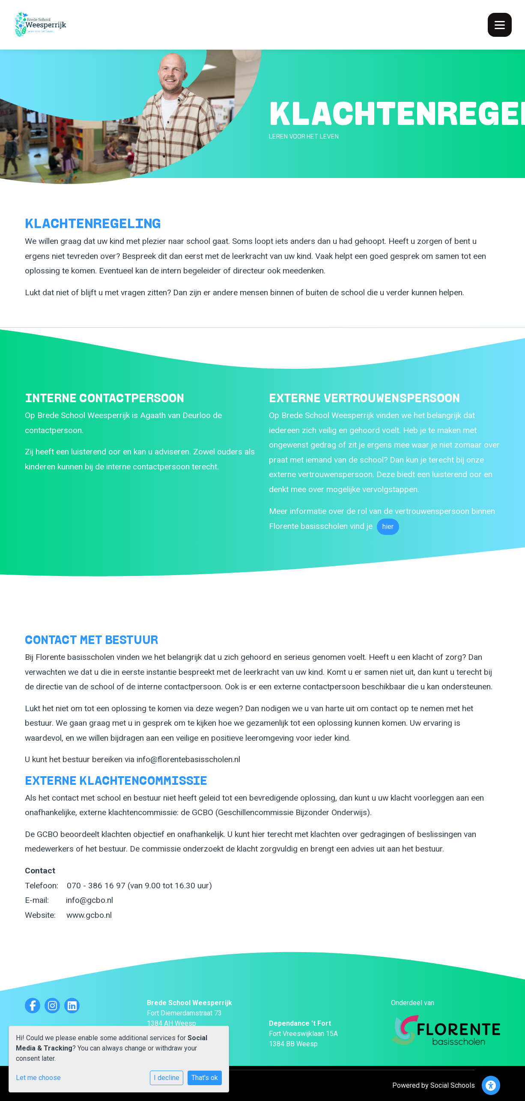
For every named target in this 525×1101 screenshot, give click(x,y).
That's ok (204, 1078)
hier (388, 526)
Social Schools (452, 1085)
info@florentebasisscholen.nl (188, 759)
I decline (166, 1078)
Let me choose (38, 1078)
